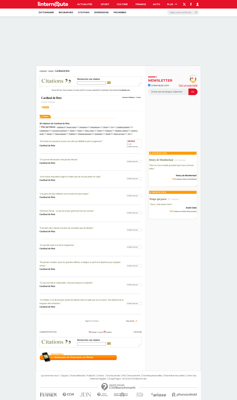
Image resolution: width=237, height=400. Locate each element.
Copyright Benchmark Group (48, 332)
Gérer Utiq (191, 375)
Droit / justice (89, 130)
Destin (72, 130)
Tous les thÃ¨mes (57, 90)
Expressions (101, 12)
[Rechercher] (183, 12)
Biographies (66, 12)
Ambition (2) (61, 127)
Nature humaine (60, 134)
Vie (129, 134)
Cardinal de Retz (51, 98)
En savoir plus (134, 358)
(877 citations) (173, 199)
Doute (80, 130)
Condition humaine (123, 127)
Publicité (91, 375)
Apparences (83, 127)
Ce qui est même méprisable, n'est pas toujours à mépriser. (66, 283)
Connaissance (44, 130)
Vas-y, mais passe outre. (161, 204)
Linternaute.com (158, 85)
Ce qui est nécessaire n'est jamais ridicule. (59, 159)
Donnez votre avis (133, 146)
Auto (156, 4)
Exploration (105, 90)
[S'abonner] (173, 92)
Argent (105, 127)
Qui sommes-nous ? (50, 375)
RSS (124, 375)
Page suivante (130, 321)
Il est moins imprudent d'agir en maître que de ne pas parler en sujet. (70, 176)
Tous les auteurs (67, 90)
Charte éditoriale (77, 375)
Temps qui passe (119, 134)
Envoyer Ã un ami (96, 332)
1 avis (129, 144)
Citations (83, 12)
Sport (105, 4)
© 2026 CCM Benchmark (135, 379)
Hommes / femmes (121, 130)
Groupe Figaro (114, 379)
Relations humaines (84, 134)
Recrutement (134, 375)
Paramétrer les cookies (174, 375)
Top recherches (114, 90)
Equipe (65, 375)
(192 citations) (180, 160)
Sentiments (98, 134)
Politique (72, 134)
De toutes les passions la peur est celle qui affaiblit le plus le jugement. (71, 141)
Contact (100, 375)
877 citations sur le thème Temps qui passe (184, 211)
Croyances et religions (59, 130)
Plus (172, 4)
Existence (108, 130)
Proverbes (120, 12)
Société (107, 134)
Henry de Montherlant (161, 159)
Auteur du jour (159, 153)
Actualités (84, 4)
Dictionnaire (46, 12)
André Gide (191, 207)
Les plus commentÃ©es (93, 90)
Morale (49, 134)
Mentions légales (98, 379)
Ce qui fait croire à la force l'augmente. (57, 245)
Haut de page (138, 332)
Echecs (99, 130)
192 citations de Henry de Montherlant (185, 179)
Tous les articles (113, 375)
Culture (122, 4)
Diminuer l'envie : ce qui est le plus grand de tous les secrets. (67, 211)
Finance (141, 4)
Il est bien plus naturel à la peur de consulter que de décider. (66, 228)
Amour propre (71, 127)
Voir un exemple (188, 85)
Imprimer (109, 332)
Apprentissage (95, 127)
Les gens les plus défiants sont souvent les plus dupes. (64, 194)
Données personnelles (152, 375)
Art (112, 127)
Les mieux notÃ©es (79, 90)
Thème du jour (159, 192)
